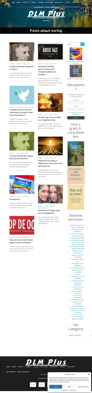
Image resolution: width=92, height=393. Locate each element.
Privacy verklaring (51, 8)
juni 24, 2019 (53, 116)
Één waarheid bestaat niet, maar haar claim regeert (77, 244)
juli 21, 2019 (31, 109)
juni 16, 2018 (53, 160)
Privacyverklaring (72, 390)
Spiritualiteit (59, 3)
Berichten (11, 65)
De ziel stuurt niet (77, 289)
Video (46, 208)
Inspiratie (18, 109)
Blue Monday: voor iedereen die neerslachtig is (77, 295)
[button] (89, 374)
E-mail (76, 108)
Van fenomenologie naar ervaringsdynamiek (77, 263)
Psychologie (49, 3)
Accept (56, 386)
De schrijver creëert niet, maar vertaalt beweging (77, 238)
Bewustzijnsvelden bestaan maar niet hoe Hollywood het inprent (77, 310)
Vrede (46, 65)
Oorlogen (18, 65)
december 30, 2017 (42, 210)
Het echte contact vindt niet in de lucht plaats (77, 319)
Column (41, 3)
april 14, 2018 (25, 198)
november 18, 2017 (26, 239)
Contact (68, 3)
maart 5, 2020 (53, 65)
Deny (69, 386)
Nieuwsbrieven (39, 8)
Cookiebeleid (65, 390)
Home (13, 3)
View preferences (83, 386)
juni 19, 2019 (24, 155)
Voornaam (76, 102)
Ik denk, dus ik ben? (77, 231)
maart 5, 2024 (26, 65)
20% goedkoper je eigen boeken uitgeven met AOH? (77, 255)
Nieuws (19, 3)
